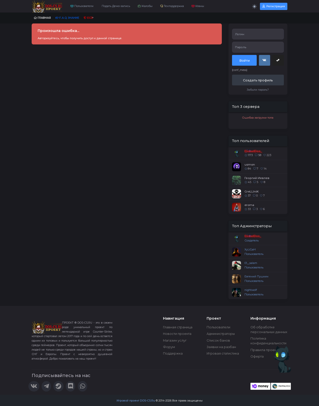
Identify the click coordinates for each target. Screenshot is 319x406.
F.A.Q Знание (67, 17)
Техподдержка (172, 6)
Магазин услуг (175, 340)
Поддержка (173, 353)
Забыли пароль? (258, 89)
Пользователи (81, 6)
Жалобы (145, 6)
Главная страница (177, 327)
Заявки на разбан (221, 347)
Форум (169, 347)
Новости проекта (177, 334)
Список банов (218, 340)
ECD (88, 17)
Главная (42, 17)
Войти (244, 60)
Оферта (257, 356)
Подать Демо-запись (115, 6)
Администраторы (221, 334)
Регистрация (273, 6)
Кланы (197, 6)
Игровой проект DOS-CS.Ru (136, 400)
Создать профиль (258, 80)
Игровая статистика (223, 353)
